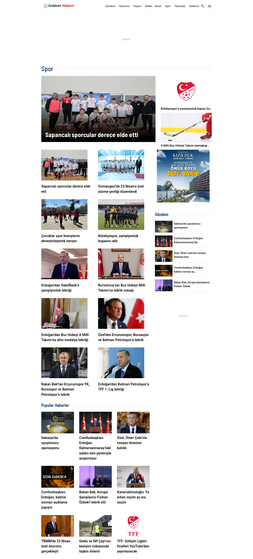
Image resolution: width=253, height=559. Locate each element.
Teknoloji (179, 6)
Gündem (110, 6)
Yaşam (137, 6)
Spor (168, 6)
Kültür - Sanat (153, 6)
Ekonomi (124, 6)
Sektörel (194, 6)
